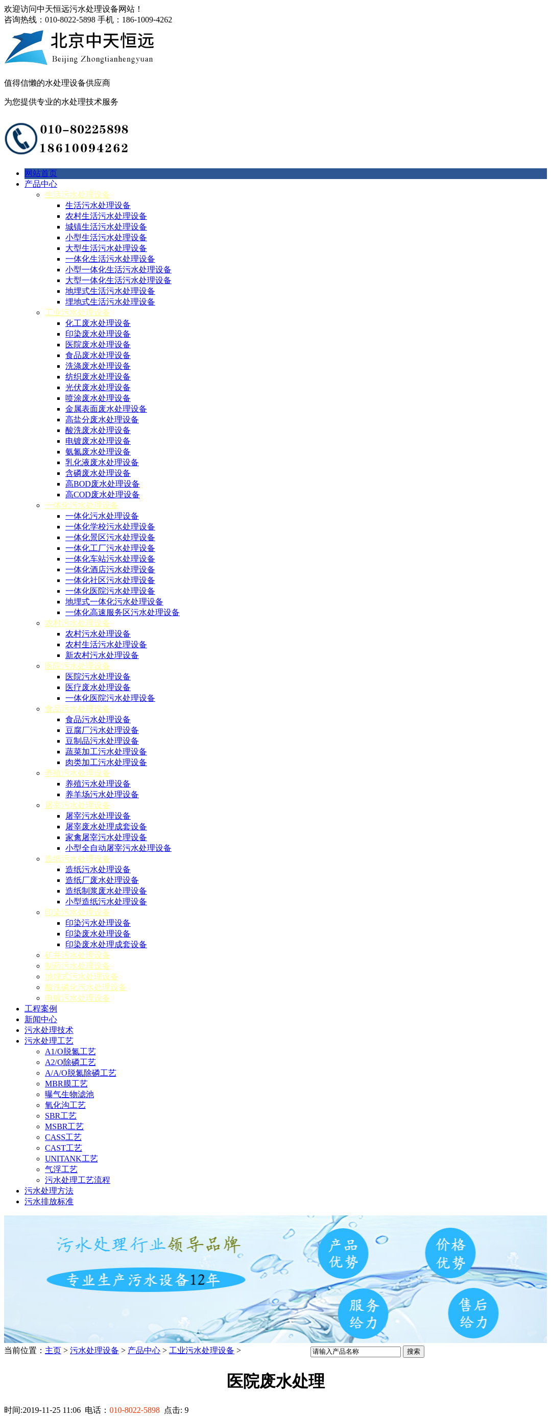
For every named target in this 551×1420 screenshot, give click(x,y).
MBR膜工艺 (66, 1083)
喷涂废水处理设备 (98, 398)
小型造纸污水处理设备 (106, 901)
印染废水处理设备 (98, 333)
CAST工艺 (63, 1148)
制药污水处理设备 (77, 965)
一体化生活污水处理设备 (110, 259)
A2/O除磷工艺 (70, 1062)
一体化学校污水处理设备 (110, 526)
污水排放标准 (49, 1201)
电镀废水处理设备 (98, 441)
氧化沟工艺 (65, 1105)
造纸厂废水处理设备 (102, 880)
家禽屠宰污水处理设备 (106, 837)
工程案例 (41, 1008)
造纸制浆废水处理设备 (106, 890)
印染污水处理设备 (77, 912)
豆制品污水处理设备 (102, 741)
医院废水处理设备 (98, 344)
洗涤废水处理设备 (98, 366)
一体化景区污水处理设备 (110, 537)
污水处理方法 (49, 1190)
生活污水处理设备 (77, 194)
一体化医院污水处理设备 (110, 591)
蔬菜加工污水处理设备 (106, 751)
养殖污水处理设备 (77, 773)
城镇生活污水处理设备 (106, 226)
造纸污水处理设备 (77, 858)
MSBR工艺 (64, 1126)
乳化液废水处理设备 (102, 462)
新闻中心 (41, 1019)
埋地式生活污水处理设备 (110, 301)
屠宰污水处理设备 (77, 805)
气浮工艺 (61, 1169)
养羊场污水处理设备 (102, 794)
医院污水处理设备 (77, 666)
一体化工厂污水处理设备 (110, 548)
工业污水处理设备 (77, 312)
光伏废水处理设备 (98, 387)
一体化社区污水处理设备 (110, 580)
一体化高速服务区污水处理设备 (122, 612)
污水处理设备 (94, 1350)
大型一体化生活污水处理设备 (118, 280)
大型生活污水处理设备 (106, 248)
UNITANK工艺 (71, 1158)
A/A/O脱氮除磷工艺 (80, 1073)
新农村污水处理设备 (102, 655)
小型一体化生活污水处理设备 (118, 269)
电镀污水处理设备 (77, 998)
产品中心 (41, 184)
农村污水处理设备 (77, 623)
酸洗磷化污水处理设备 (86, 987)
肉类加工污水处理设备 (106, 762)
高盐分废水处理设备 (102, 419)
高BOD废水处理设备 (102, 483)
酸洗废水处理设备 (98, 430)
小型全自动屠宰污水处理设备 (118, 848)
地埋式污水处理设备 (81, 976)
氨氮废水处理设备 (98, 451)
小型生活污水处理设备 (106, 237)
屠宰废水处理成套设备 (106, 826)
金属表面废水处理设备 (106, 408)
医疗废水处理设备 (98, 687)
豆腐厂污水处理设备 (102, 730)
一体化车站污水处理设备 (110, 558)
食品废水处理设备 (98, 355)
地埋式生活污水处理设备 (110, 291)
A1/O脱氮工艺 (70, 1051)
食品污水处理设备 (77, 708)
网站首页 (41, 173)
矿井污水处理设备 (77, 955)
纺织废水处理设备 (98, 376)
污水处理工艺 (49, 1040)
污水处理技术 (49, 1030)
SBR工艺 (61, 1115)
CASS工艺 (63, 1137)
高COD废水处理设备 (102, 494)
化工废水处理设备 (98, 323)
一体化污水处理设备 (81, 505)
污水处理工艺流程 (77, 1180)
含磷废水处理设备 (98, 473)
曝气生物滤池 (69, 1094)
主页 (53, 1350)
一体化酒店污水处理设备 (110, 569)
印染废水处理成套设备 (106, 944)
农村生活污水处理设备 (106, 216)
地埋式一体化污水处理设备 (114, 601)
